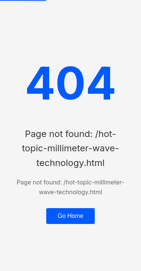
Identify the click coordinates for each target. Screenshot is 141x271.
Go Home (70, 216)
